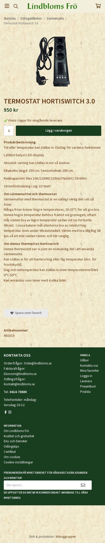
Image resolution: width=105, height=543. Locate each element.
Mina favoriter (89, 370)
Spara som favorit (26, 313)
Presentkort (88, 386)
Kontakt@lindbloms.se (19, 384)
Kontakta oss (89, 365)
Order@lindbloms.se (37, 363)
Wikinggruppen (66, 536)
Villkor (84, 360)
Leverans (86, 381)
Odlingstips (11, 446)
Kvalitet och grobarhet (19, 436)
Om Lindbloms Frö (16, 431)
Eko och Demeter (15, 441)
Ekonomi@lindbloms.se (20, 374)
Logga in (86, 376)
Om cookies (12, 457)
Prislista (85, 392)
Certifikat (10, 452)
